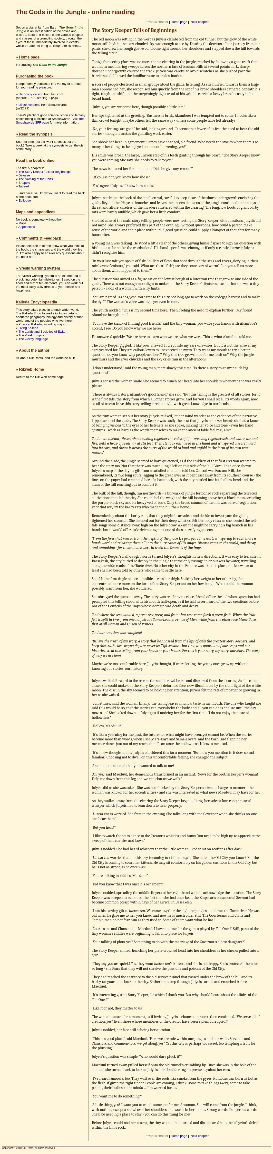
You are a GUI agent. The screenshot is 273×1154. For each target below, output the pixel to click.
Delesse (24, 175)
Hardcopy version (31, 94)
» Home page (27, 57)
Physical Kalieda (30, 324)
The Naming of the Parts (36, 179)
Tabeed (24, 186)
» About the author (32, 350)
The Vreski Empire (31, 335)
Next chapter (200, 22)
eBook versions (29, 105)
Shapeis (24, 182)
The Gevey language (33, 339)
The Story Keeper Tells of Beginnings (45, 172)
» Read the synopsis (34, 134)
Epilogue (25, 200)
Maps (22, 223)
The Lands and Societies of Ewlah (43, 331)
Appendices (26, 227)
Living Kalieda (28, 328)
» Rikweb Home (30, 369)
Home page (179, 22)
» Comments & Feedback (38, 238)
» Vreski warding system (38, 268)
